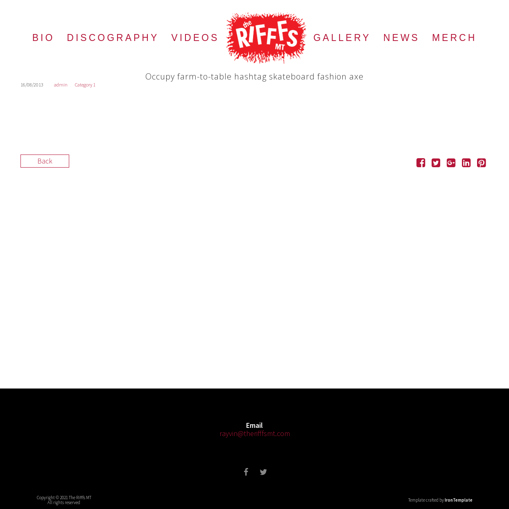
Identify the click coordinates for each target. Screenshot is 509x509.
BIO (43, 37)
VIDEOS (195, 37)
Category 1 (85, 85)
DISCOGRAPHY (113, 37)
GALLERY (342, 37)
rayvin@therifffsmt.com (254, 433)
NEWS (401, 37)
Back (44, 161)
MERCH (454, 37)
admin (61, 85)
